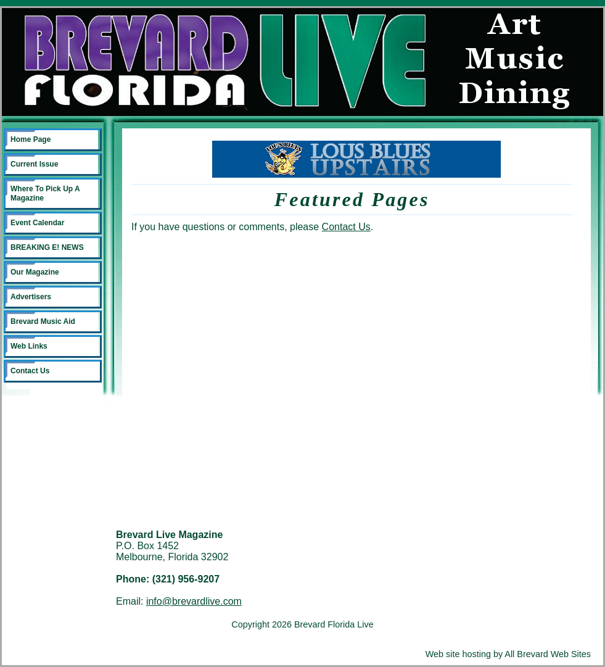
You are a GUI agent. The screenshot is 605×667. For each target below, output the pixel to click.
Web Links (28, 346)
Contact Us (29, 371)
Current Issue (34, 164)
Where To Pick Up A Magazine (45, 193)
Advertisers (30, 296)
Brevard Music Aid (42, 321)
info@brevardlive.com (194, 601)
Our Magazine (34, 272)
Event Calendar (37, 222)
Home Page (30, 139)
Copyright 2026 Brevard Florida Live (302, 624)
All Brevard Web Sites (547, 654)
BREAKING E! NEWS (47, 247)
